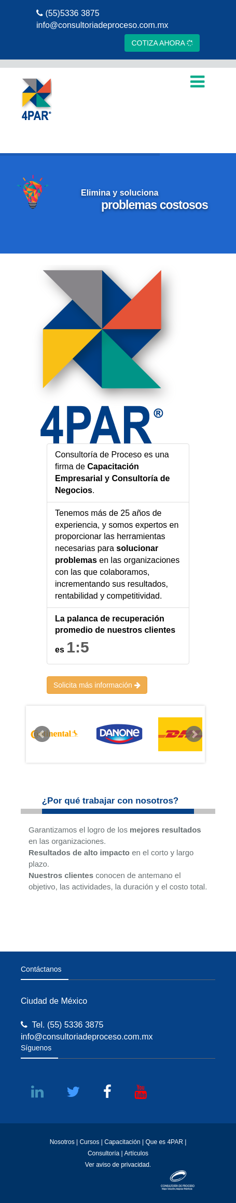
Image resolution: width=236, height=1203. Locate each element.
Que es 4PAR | (165, 1142)
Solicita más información (97, 685)
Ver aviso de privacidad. (118, 1164)
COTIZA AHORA (162, 42)
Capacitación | (124, 1142)
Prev (42, 734)
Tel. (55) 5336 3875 (62, 1024)
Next (194, 734)
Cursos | (90, 1142)
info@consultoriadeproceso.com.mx (102, 25)
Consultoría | (105, 1153)
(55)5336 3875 (68, 13)
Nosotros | (64, 1142)
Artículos (136, 1153)
